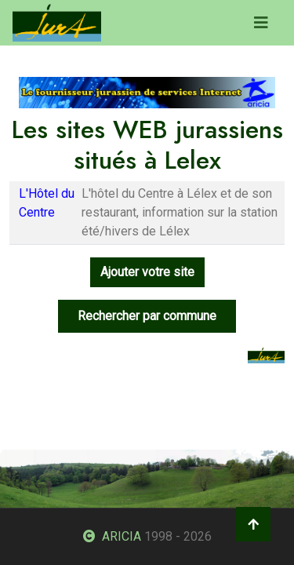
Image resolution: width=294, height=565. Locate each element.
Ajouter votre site (147, 271)
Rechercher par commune (147, 315)
